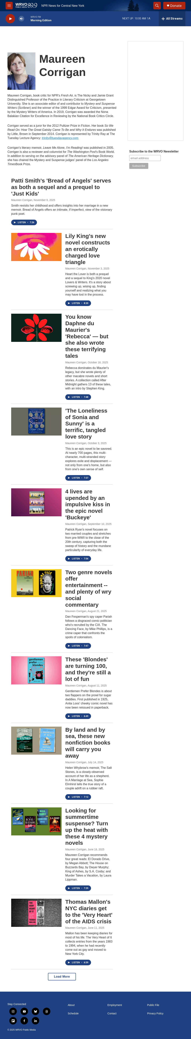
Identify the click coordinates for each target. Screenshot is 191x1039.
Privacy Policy (155, 1013)
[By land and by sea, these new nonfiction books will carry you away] (36, 741)
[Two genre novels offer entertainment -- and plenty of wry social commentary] (36, 583)
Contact (111, 1013)
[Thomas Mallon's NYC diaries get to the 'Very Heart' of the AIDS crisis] (36, 913)
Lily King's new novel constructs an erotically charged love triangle (87, 249)
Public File (153, 1005)
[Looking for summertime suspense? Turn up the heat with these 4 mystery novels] (36, 821)
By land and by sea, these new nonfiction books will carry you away (87, 743)
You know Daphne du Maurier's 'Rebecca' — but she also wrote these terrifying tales (86, 336)
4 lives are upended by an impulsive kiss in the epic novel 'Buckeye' (87, 504)
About (71, 1005)
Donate (176, 6)
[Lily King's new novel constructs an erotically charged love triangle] (36, 247)
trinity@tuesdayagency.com (60, 138)
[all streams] (172, 18)
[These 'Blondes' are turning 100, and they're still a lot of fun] (36, 670)
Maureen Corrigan (21, 200)
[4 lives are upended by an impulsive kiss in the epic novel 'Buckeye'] (36, 502)
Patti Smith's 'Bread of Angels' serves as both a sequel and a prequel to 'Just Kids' (61, 187)
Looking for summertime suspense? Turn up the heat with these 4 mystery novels (86, 826)
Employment (114, 1005)
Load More (62, 976)
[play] (10, 19)
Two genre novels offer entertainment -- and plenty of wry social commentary (88, 588)
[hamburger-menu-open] (9, 5)
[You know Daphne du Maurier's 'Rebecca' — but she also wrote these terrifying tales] (36, 328)
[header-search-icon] (157, 5)
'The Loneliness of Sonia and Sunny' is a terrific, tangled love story (86, 424)
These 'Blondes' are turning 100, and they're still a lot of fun (88, 669)
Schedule (73, 1013)
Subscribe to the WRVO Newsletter (154, 151)
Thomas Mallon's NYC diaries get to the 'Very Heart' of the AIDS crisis (88, 911)
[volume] (21, 19)
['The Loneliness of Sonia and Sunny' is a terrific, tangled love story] (36, 422)
